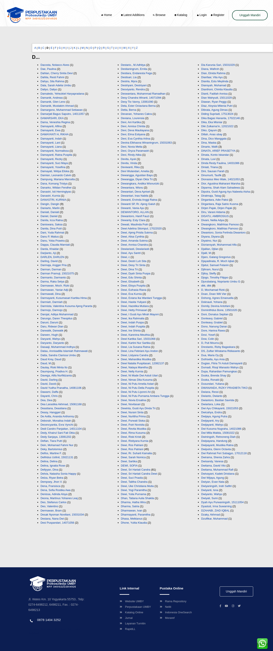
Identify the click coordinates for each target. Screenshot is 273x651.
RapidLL (127, 629)
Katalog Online (131, 612)
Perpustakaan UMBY (135, 606)
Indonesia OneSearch (176, 612)
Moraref (167, 617)
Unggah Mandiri (249, 15)
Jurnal (126, 617)
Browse (159, 15)
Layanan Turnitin (132, 623)
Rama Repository (173, 601)
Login (202, 15)
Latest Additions (133, 15)
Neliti (165, 606)
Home (107, 15)
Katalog (181, 15)
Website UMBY (132, 601)
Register (217, 15)
